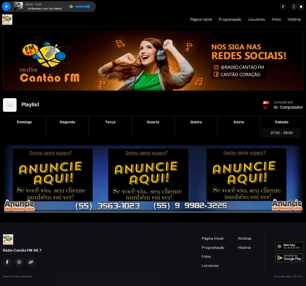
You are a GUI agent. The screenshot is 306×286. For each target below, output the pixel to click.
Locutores (256, 19)
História (294, 19)
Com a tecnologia (288, 276)
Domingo (24, 122)
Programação (230, 19)
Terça (110, 122)
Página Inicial (201, 19)
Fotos (276, 19)
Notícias (244, 238)
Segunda (67, 122)
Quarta (153, 122)
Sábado (281, 122)
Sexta (239, 122)
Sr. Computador (288, 107)
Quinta (196, 122)
